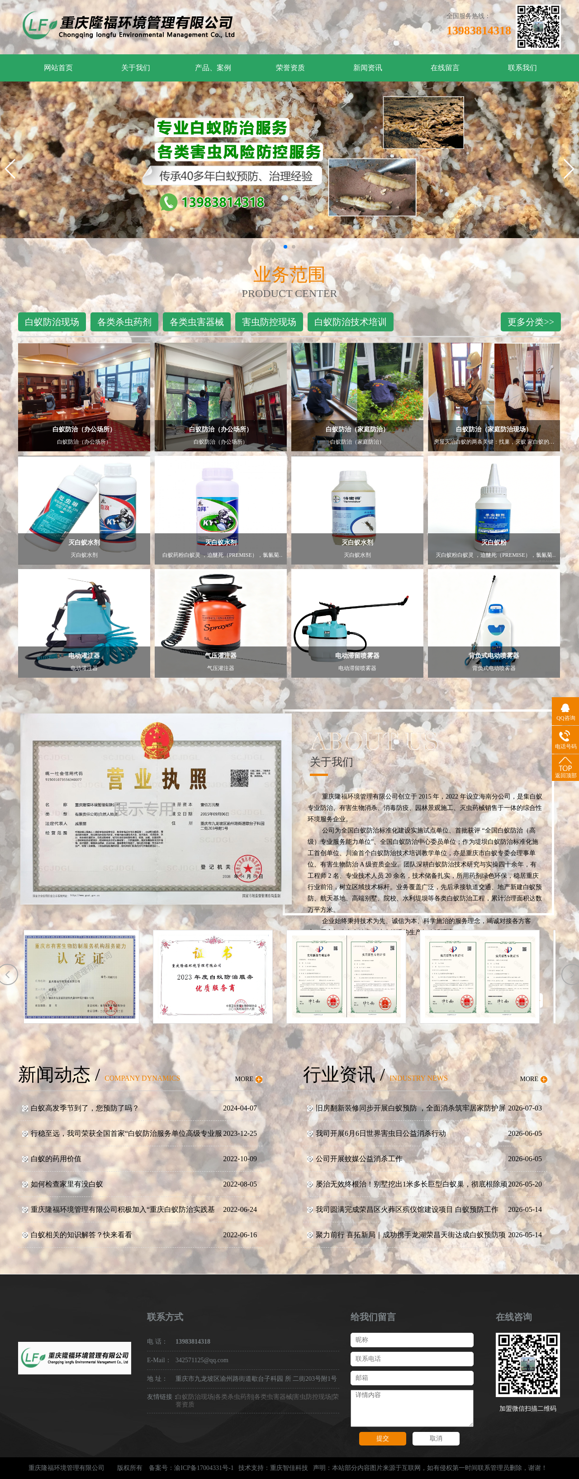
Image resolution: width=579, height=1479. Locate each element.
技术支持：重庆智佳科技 (273, 1468)
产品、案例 (213, 68)
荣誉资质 (290, 68)
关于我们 (135, 68)
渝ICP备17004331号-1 (203, 1468)
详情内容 (412, 1408)
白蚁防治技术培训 (350, 322)
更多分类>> (531, 322)
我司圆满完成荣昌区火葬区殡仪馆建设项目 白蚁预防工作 (407, 1209)
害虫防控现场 (269, 322)
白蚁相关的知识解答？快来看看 (81, 1235)
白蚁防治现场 (52, 322)
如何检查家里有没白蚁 (67, 1184)
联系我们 (522, 68)
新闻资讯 (367, 68)
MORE (244, 1079)
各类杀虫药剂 (124, 322)
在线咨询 (514, 1317)
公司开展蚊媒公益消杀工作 (359, 1159)
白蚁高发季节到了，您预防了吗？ (85, 1108)
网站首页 (58, 68)
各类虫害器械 (197, 322)
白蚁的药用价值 (56, 1159)
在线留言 (445, 68)
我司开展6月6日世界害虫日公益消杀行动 (381, 1133)
